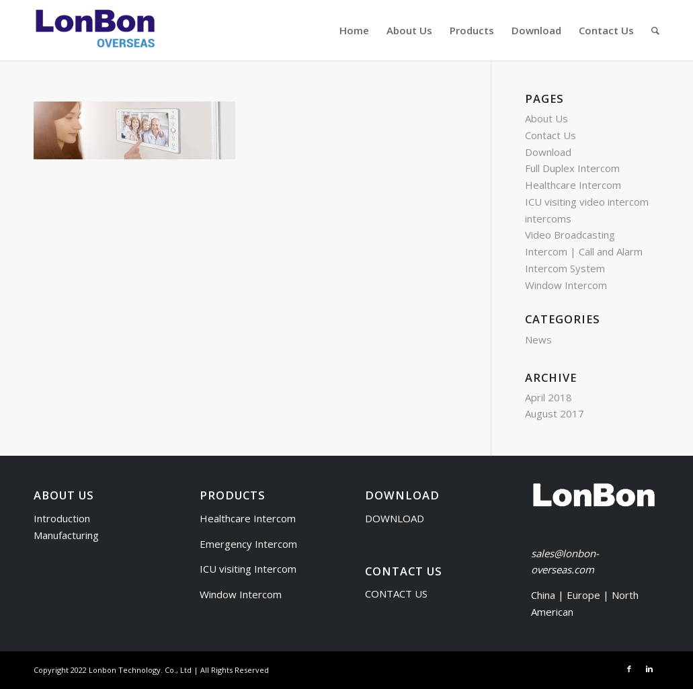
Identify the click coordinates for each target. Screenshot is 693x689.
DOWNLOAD (394, 518)
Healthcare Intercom (573, 185)
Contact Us (550, 135)
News (538, 339)
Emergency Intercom (248, 544)
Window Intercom (566, 285)
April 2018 (548, 397)
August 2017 (554, 413)
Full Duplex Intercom (572, 168)
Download (548, 152)
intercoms (548, 218)
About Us (546, 118)
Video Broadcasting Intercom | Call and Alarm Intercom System (584, 251)
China (543, 595)
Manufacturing (66, 535)
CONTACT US (396, 593)
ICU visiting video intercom (587, 201)
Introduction (62, 518)
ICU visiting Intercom (248, 568)
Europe (585, 595)
